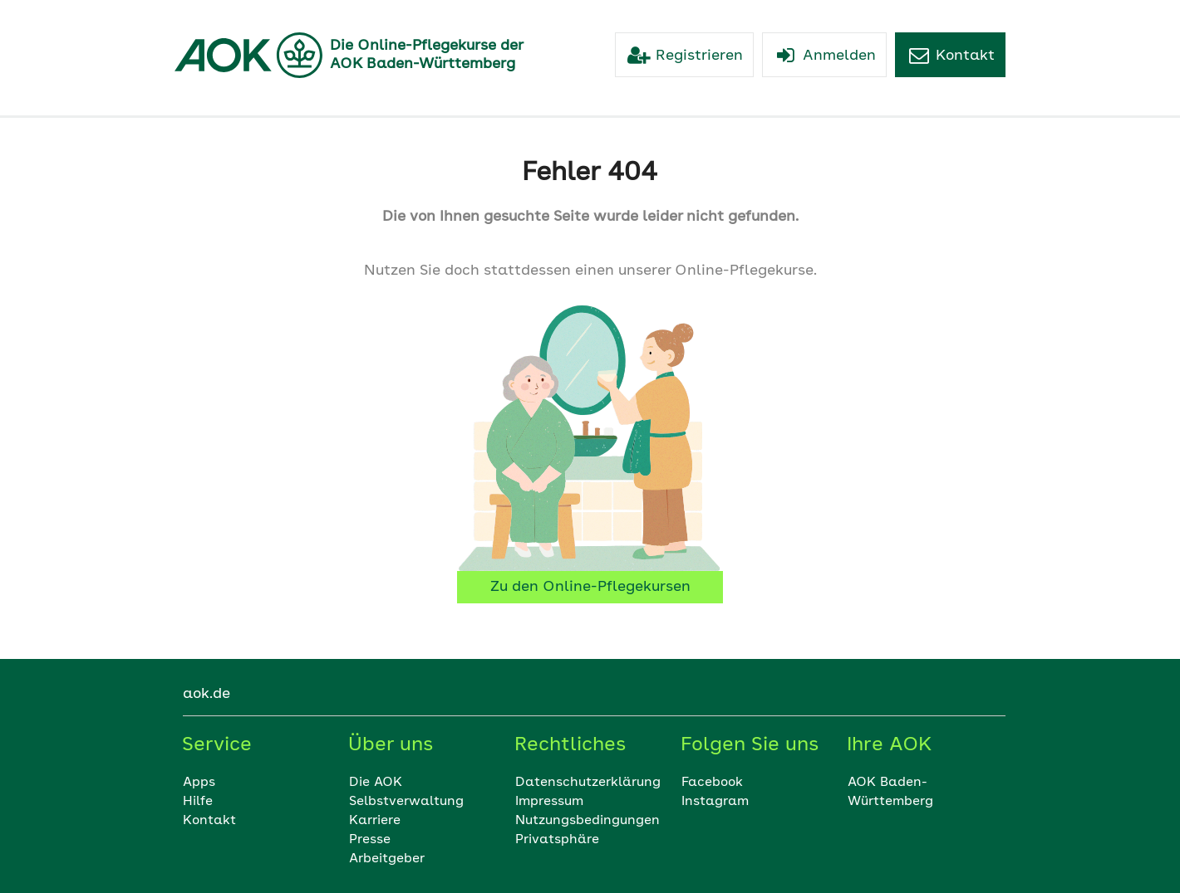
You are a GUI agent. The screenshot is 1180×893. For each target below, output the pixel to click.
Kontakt (209, 820)
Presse (370, 840)
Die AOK (375, 782)
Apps (199, 782)
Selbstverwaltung (406, 801)
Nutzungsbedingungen (587, 820)
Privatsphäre (557, 840)
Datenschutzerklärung (588, 782)
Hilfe (198, 801)
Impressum (549, 801)
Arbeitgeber (387, 859)
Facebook (712, 782)
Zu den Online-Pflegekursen (590, 586)
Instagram (715, 801)
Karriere (375, 820)
